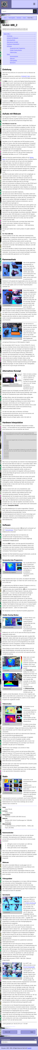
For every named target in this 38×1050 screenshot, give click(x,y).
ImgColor (21, 29)
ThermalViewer (9, 530)
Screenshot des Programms (17, 48)
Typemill (29, 1048)
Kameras (19, 17)
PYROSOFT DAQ (25, 76)
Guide (24, 17)
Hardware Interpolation (13, 44)
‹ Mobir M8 (7, 1032)
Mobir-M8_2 (7, 34)
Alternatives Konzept (12, 42)
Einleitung (9, 36)
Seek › (32, 1032)
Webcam (12, 58)
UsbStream (8, 29)
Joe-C (5, 17)
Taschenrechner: (5, 1039)
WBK (4, 29)
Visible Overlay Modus (16, 50)
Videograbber (13, 60)
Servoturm (13, 62)
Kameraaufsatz (11, 40)
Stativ (8, 54)
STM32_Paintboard (30, 903)
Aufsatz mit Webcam (12, 38)
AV (12, 29)
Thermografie (11, 17)
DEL (36, 1039)
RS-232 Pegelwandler (29, 967)
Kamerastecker (14, 56)
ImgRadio (16, 29)
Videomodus (13, 52)
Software (9, 46)
